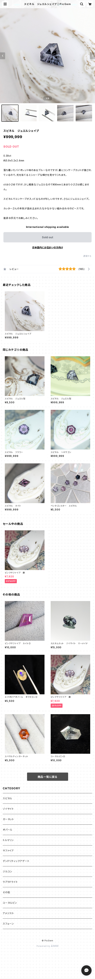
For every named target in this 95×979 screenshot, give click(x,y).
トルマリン (8, 840)
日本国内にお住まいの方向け (47, 247)
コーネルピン (10, 902)
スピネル (7, 798)
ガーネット (8, 819)
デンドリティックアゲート (16, 861)
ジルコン (7, 871)
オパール (7, 829)
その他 (6, 892)
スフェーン (8, 923)
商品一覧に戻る (48, 777)
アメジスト (8, 913)
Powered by (48, 946)
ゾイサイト (8, 808)
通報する (87, 256)
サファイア (8, 850)
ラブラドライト (10, 881)
